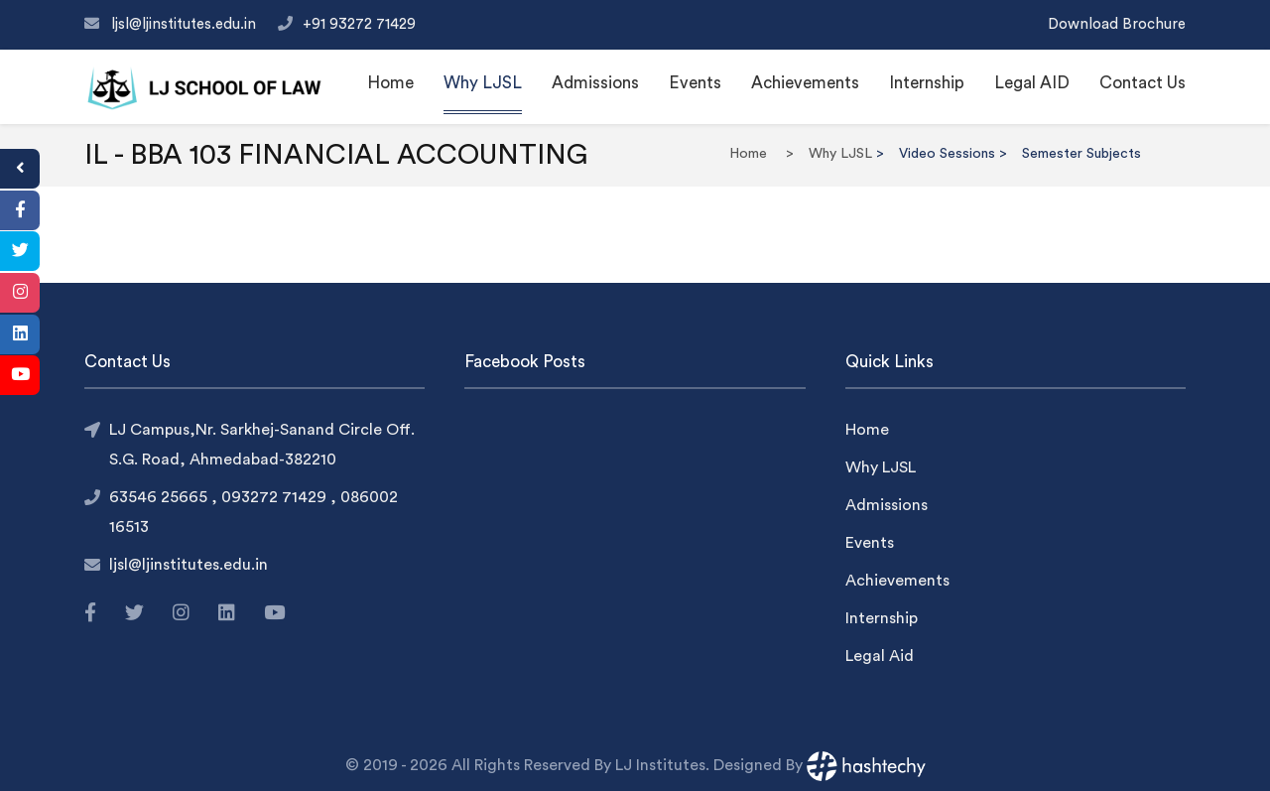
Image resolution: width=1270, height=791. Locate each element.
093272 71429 (275, 497)
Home (390, 82)
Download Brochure (1117, 24)
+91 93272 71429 (359, 24)
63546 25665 (160, 497)
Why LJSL (483, 82)
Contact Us (1142, 82)
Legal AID (1032, 82)
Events (695, 82)
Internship (926, 82)
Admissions (595, 82)
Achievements (805, 82)
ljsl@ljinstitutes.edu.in (185, 24)
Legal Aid (879, 656)
